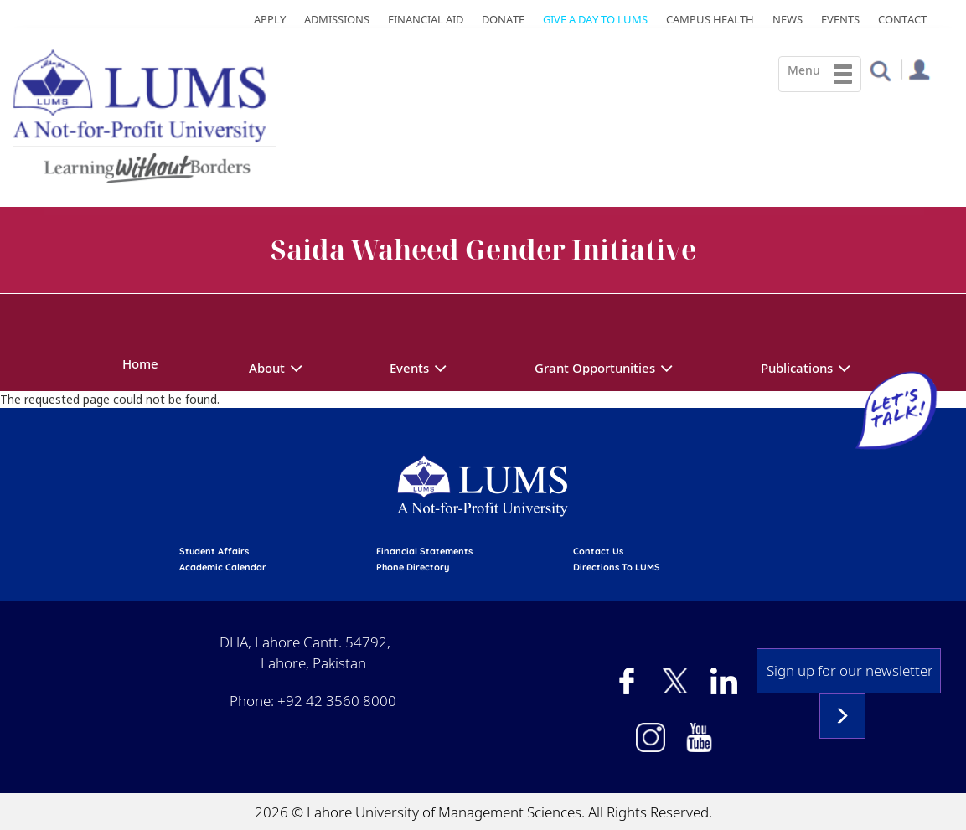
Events (840, 19)
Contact (902, 19)
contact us (598, 551)
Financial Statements (424, 551)
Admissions (336, 19)
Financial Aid (425, 19)
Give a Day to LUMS (595, 19)
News (787, 19)
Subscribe (842, 716)
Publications (797, 367)
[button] (880, 70)
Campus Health (710, 19)
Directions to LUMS (616, 567)
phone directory (412, 567)
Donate (503, 19)
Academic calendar (222, 567)
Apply (270, 19)
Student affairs (214, 551)
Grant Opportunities (595, 367)
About (267, 367)
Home (140, 363)
